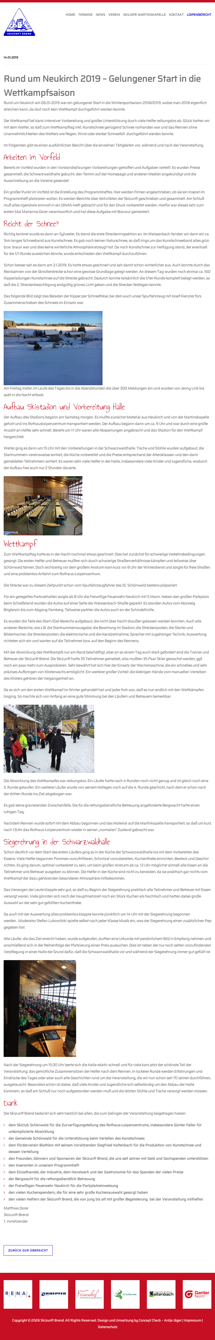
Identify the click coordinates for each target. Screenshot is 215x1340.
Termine (85, 14)
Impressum (192, 1320)
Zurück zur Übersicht (28, 1250)
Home (70, 14)
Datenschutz (107, 1327)
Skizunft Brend (52, 1320)
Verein (114, 14)
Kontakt (176, 14)
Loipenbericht (199, 14)
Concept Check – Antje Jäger (160, 1320)
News (100, 14)
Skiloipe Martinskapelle (144, 14)
